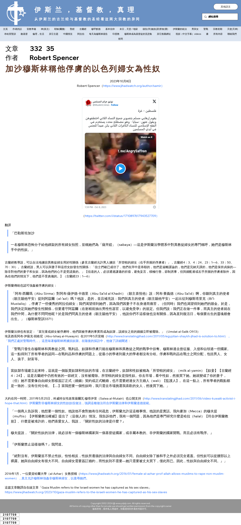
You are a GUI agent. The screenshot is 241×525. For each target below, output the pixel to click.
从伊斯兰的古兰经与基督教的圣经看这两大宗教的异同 (87, 19)
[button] (225, 7)
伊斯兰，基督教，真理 (86, 9)
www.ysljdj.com (123, 503)
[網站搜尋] (219, 16)
